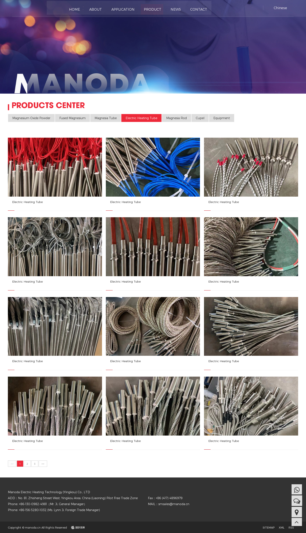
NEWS (172, 8)
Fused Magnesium (72, 118)
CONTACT (194, 8)
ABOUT (94, 8)
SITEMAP (269, 527)
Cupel (200, 118)
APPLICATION (120, 8)
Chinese (280, 8)
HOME (74, 8)
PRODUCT (149, 8)
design (75, 527)
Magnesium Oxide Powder (31, 118)
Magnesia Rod (176, 118)
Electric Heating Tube (141, 118)
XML (281, 527)
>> (42, 463)
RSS (291, 527)
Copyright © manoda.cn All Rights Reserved (37, 527)
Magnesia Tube (106, 118)
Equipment (221, 118)
